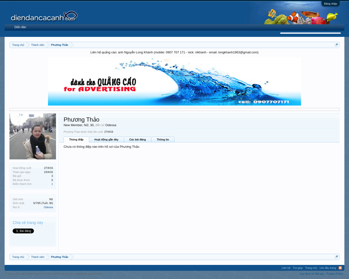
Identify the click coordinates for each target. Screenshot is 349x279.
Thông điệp (76, 139)
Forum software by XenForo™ (40, 273)
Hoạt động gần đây (107, 139)
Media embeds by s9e (89, 273)
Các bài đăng (137, 139)
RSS (340, 268)
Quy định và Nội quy (312, 273)
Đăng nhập (330, 3)
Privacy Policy (334, 273)
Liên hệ (286, 267)
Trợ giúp (298, 267)
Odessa (48, 207)
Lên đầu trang (328, 267)
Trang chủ (311, 267)
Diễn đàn (20, 27)
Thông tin (163, 139)
